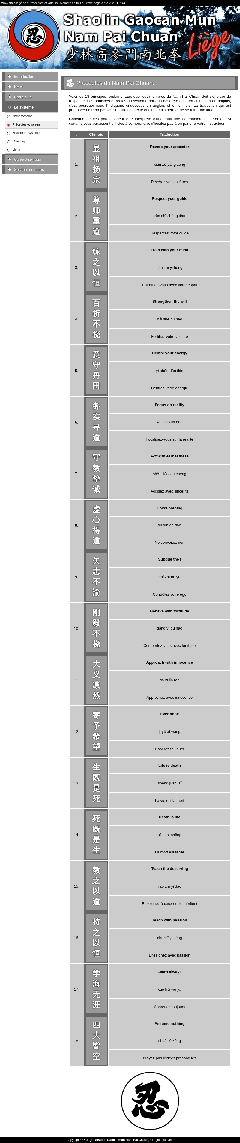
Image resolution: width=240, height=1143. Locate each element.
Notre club (23, 97)
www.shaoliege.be (14, 3)
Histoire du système (26, 133)
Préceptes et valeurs (26, 124)
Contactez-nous (27, 159)
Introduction (24, 76)
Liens (16, 149)
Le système (24, 107)
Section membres (29, 169)
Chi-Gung (19, 141)
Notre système (22, 116)
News (19, 87)
